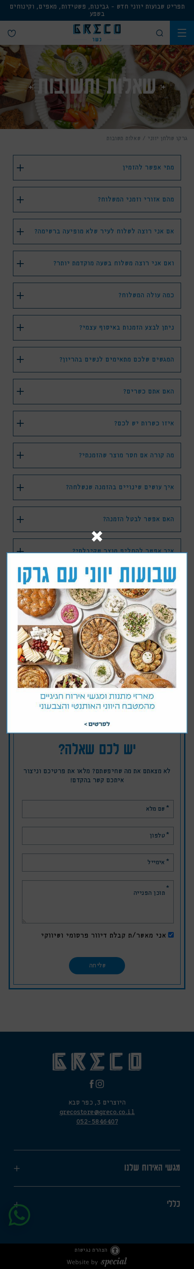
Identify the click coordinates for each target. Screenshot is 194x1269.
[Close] (97, 537)
